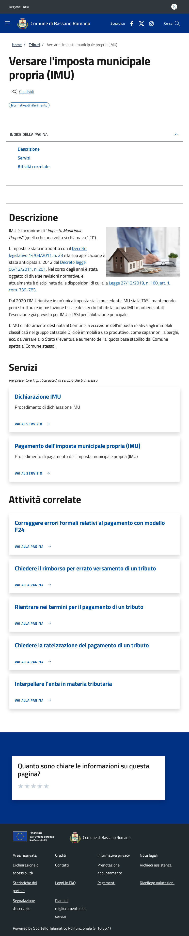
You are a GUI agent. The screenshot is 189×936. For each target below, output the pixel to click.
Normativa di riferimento (29, 104)
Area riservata (25, 855)
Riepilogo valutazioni (157, 883)
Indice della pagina (29, 134)
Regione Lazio (19, 6)
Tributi (34, 45)
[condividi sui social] (22, 91)
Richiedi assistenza (156, 865)
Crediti (60, 855)
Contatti (62, 865)
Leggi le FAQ (65, 883)
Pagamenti (106, 883)
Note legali (149, 855)
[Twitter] (139, 23)
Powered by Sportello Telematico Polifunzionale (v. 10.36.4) (62, 928)
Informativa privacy (113, 855)
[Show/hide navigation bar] (7, 23)
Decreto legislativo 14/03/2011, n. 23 (48, 252)
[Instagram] (149, 23)
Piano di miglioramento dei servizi (70, 908)
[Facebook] (130, 23)
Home (17, 45)
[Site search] (177, 23)
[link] (33, 423)
